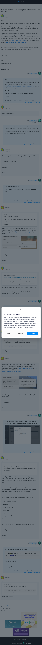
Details (19, 310)
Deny (8, 333)
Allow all (32, 333)
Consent (9, 310)
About (31, 310)
